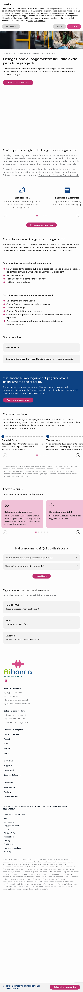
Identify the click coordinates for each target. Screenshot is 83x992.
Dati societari (9, 831)
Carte (6, 762)
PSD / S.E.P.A (9, 842)
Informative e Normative (14, 824)
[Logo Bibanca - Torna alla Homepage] (18, 679)
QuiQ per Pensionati (13, 702)
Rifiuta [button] (59, 26)
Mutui (6, 753)
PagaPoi (8, 758)
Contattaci (9, 780)
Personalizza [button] (11, 26)
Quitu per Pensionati (13, 706)
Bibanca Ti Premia (12, 784)
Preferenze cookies (12, 857)
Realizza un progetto (13, 739)
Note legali (8, 861)
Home (5, 53)
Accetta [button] (74, 26)
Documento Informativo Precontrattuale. (58, 175)
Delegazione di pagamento (17, 732)
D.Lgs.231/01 (9, 839)
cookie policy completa (36, 21)
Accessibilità (9, 846)
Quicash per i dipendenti (15, 724)
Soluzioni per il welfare (20, 53)
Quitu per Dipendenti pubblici (17, 713)
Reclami (7, 801)
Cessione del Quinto (12, 698)
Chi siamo (8, 792)
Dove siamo (9, 770)
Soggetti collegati (11, 835)
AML (6, 828)
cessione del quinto (23, 158)
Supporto (8, 775)
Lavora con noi (11, 806)
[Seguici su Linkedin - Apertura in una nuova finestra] (5, 690)
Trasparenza (9, 797)
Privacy (7, 850)
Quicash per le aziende (15, 728)
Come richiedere (11, 744)
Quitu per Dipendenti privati (16, 709)
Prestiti (7, 748)
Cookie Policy (9, 854)
